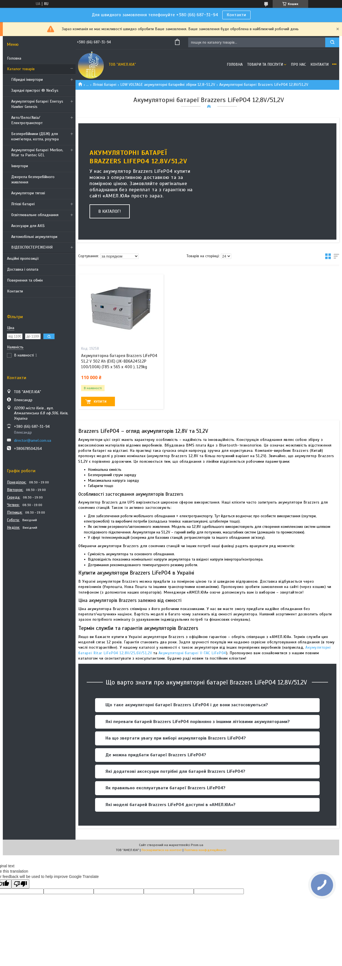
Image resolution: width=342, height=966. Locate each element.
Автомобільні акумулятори (34, 236)
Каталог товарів (21, 69)
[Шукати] (332, 42)
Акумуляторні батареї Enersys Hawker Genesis (37, 104)
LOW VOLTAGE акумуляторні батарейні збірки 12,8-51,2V (167, 84)
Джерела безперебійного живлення (33, 179)
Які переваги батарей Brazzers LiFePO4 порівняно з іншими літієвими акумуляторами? (197, 721)
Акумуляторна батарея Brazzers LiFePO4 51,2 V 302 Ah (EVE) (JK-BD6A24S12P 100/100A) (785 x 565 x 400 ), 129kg (119, 361)
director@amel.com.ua (32, 440)
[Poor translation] (20, 884)
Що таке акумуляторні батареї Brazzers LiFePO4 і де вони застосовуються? (186, 705)
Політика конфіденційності (205, 850)
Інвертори (19, 166)
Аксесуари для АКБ (28, 225)
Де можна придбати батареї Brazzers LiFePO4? (155, 755)
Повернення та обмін (25, 280)
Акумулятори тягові (28, 193)
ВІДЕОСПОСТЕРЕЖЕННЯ (32, 247)
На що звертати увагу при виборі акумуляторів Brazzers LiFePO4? (175, 738)
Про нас (298, 64)
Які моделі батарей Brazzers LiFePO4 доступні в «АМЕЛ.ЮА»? (170, 804)
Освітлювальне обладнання (34, 214)
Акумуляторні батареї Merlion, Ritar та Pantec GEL (37, 153)
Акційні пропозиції (23, 258)
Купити (100, 401)
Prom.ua (197, 845)
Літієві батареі (23, 204)
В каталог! (109, 211)
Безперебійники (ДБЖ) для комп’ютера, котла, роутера (35, 136)
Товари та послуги (265, 64)
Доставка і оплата (22, 269)
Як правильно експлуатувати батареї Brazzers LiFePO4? (165, 788)
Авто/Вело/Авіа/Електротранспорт (27, 120)
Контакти (236, 15)
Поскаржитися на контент (161, 850)
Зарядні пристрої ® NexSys (34, 90)
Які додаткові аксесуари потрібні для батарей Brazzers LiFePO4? (175, 771)
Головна (14, 58)
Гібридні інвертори (27, 79)
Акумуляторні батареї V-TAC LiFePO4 (192, 653)
